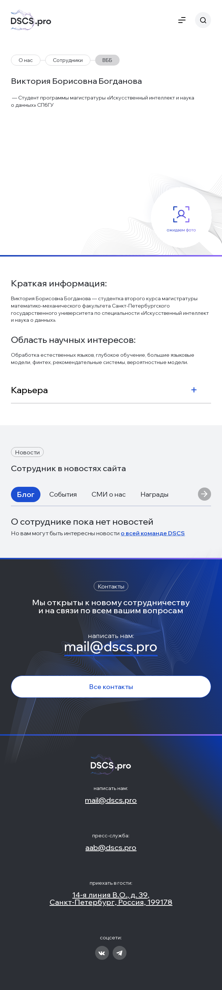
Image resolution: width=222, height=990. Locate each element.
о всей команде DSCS (153, 533)
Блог (26, 494)
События (63, 494)
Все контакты (111, 686)
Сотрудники (68, 60)
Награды (154, 494)
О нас (26, 60)
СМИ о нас (108, 494)
